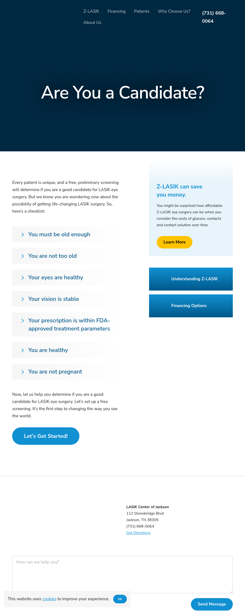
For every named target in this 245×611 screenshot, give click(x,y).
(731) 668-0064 (214, 17)
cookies (49, 599)
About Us (92, 22)
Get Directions (138, 532)
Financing (117, 11)
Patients (141, 11)
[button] (67, 234)
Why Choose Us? (174, 11)
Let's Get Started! (46, 436)
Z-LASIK (91, 11)
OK (120, 599)
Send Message (212, 604)
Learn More (174, 242)
